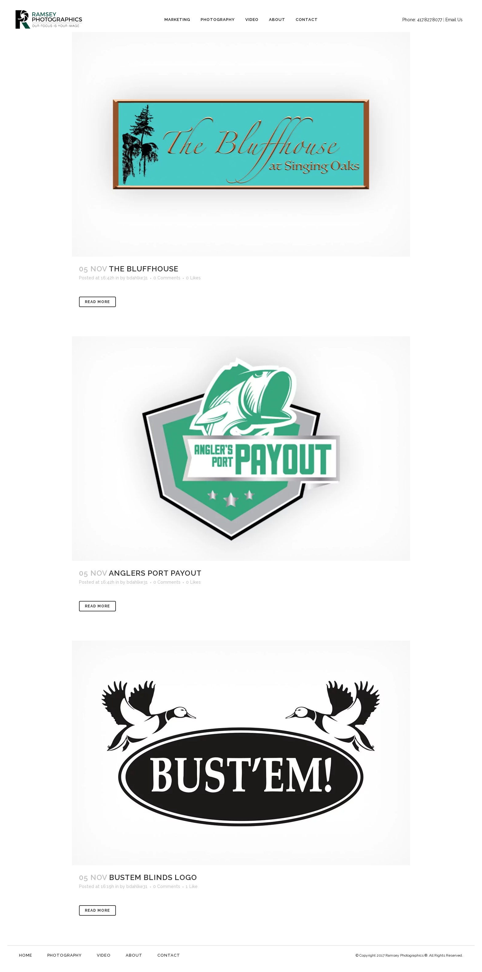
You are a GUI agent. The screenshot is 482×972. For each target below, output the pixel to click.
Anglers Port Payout (155, 573)
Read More (97, 302)
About (134, 955)
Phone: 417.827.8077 (422, 19)
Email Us (454, 19)
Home (25, 955)
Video (104, 955)
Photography (64, 955)
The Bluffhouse (143, 268)
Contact (168, 955)
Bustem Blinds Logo (153, 877)
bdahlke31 (137, 277)
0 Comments (166, 277)
